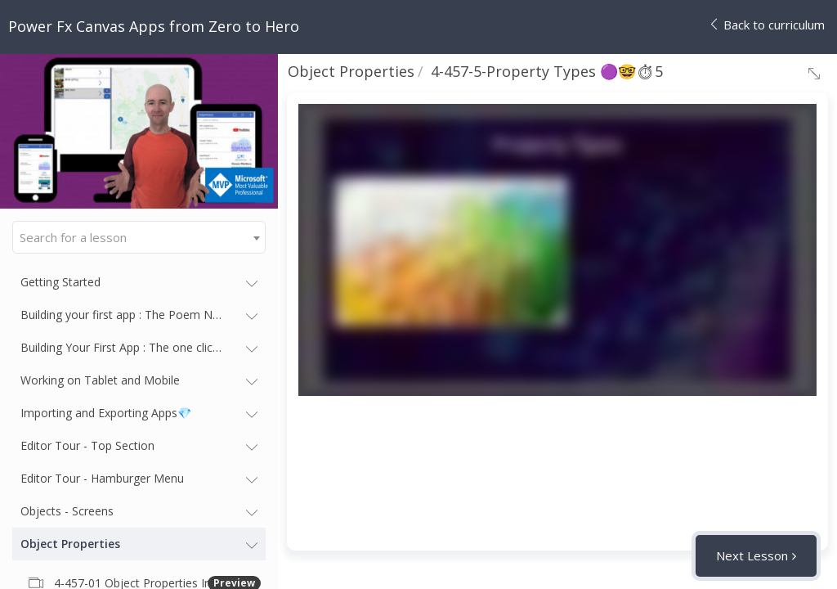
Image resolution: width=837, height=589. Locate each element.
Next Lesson (752, 555)
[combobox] (139, 237)
